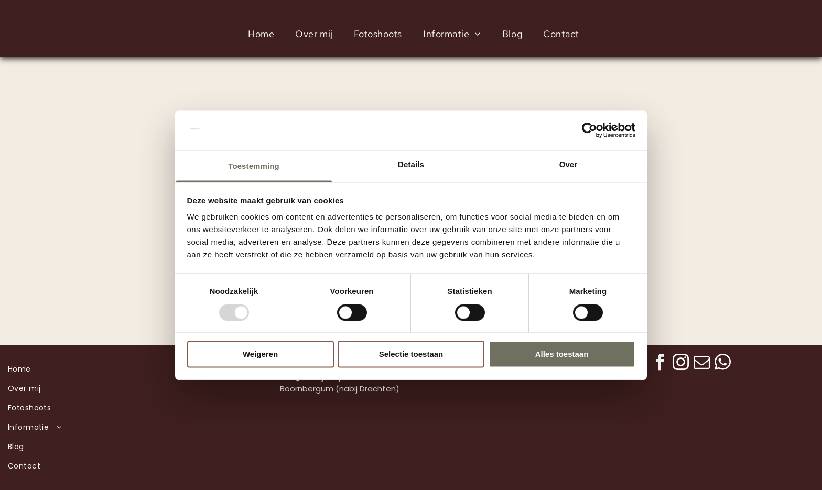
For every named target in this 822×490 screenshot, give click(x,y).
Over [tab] (568, 164)
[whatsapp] (722, 364)
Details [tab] (411, 164)
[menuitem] (261, 34)
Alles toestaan (562, 354)
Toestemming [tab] (253, 166)
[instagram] (680, 364)
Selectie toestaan (411, 354)
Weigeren (260, 354)
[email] (701, 364)
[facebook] (659, 364)
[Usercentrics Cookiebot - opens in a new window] (589, 130)
